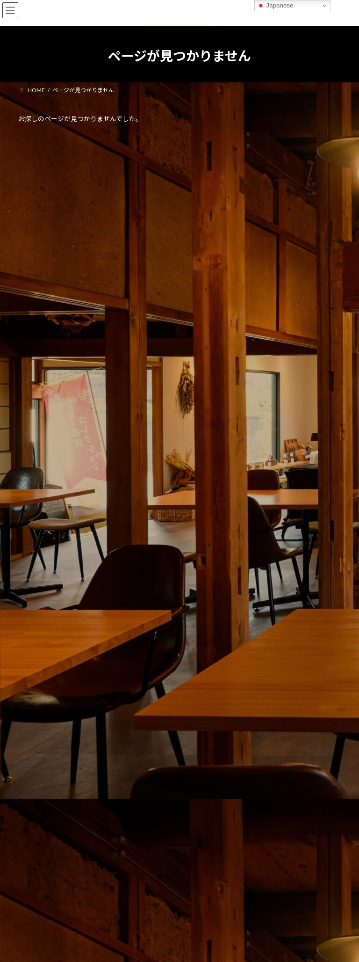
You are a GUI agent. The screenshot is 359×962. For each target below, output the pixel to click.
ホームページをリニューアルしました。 (77, 244)
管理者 (26, 826)
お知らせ (69, 165)
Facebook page (95, 871)
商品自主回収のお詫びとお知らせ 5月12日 (82, 210)
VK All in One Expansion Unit (232, 947)
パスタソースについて (50, 279)
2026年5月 (37, 329)
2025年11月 (39, 346)
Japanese (275, 5)
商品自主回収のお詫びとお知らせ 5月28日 (82, 176)
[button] (179, 465)
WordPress (134, 947)
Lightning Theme (177, 947)
